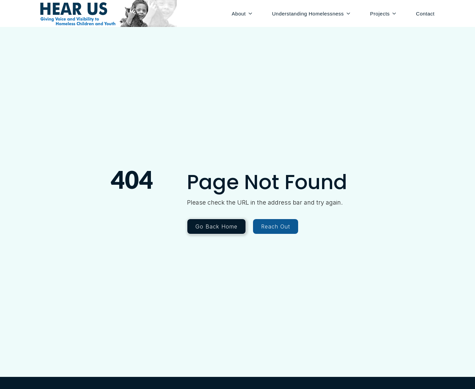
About (239, 13)
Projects (380, 13)
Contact (425, 13)
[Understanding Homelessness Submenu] (349, 14)
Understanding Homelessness (308, 13)
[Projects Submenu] (395, 14)
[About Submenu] (251, 14)
